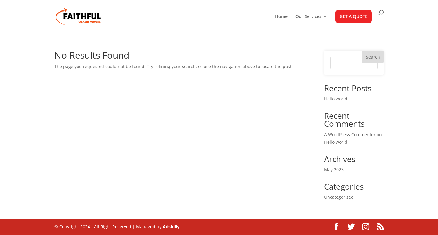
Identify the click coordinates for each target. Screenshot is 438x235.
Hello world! (336, 99)
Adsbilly (171, 227)
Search (373, 57)
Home (281, 16)
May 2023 (334, 169)
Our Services (308, 16)
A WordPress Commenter (349, 134)
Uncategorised (339, 197)
